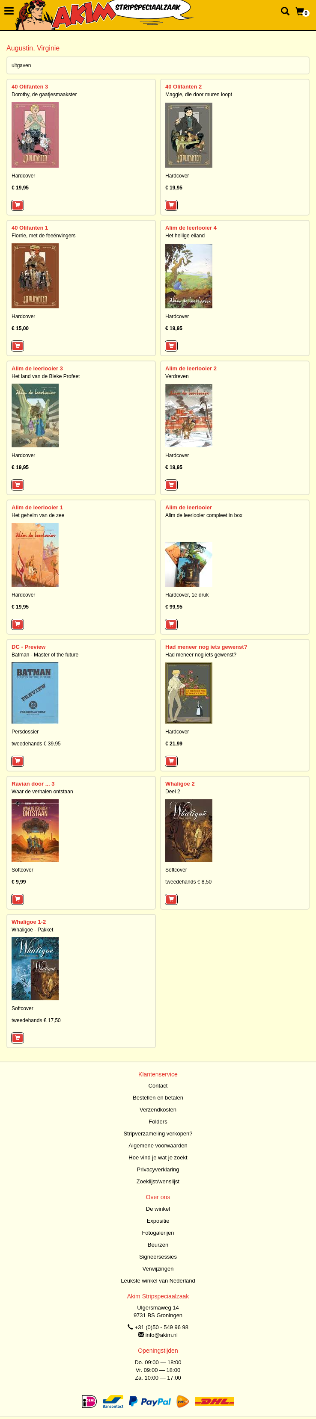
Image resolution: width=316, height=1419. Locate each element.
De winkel (158, 1209)
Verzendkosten (158, 1109)
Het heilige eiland (185, 236)
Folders (158, 1121)
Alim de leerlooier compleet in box (203, 515)
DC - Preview (28, 647)
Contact (158, 1085)
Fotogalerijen (158, 1233)
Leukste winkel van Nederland (158, 1280)
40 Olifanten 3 (30, 86)
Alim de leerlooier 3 (37, 368)
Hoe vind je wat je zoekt (157, 1157)
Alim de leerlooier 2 (191, 368)
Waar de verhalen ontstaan (42, 792)
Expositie (158, 1221)
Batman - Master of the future (45, 655)
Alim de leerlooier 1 (37, 507)
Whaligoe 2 (180, 783)
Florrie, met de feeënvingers (43, 236)
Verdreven (177, 376)
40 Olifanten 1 (30, 228)
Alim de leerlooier (188, 507)
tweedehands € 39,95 (36, 744)
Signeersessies (158, 1256)
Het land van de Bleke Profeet (46, 376)
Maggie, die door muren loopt (198, 95)
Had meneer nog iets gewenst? (206, 647)
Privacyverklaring (158, 1169)
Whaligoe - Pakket (32, 930)
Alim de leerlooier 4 (191, 228)
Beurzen (158, 1245)
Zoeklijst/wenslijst (158, 1181)
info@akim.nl (162, 1335)
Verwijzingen (158, 1268)
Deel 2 (172, 792)
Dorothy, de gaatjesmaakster (44, 95)
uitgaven (21, 65)
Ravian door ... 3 (33, 783)
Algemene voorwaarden (157, 1145)
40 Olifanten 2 (183, 86)
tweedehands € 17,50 (36, 1020)
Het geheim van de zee (38, 515)
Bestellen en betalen (158, 1097)
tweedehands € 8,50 (188, 882)
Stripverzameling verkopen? (157, 1133)
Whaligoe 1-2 (29, 922)
